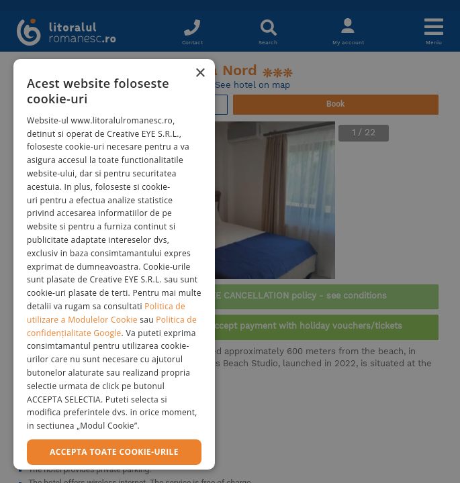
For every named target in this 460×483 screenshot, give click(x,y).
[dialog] (114, 264)
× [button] (200, 73)
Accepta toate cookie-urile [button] (114, 452)
